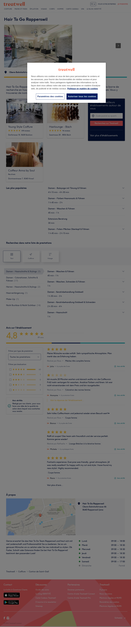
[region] (66, 83)
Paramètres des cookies (50, 96)
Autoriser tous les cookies (82, 96)
